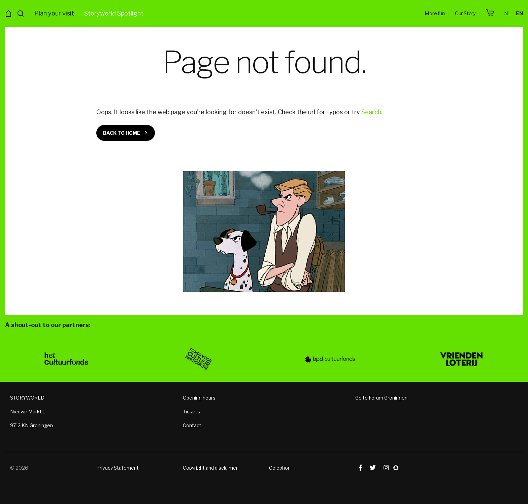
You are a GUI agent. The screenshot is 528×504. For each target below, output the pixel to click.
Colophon (280, 467)
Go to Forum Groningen (381, 397)
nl (507, 13)
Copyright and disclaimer (210, 467)
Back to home (121, 133)
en (519, 13)
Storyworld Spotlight (113, 13)
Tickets (191, 411)
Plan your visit (54, 13)
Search (371, 112)
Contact (192, 425)
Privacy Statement (117, 467)
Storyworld (264, 13)
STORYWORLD (27, 397)
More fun (434, 13)
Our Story (465, 13)
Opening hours (199, 397)
